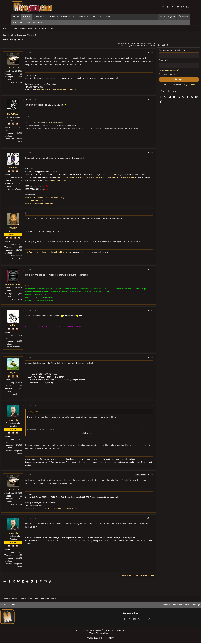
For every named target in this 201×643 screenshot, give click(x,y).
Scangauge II (42, 188)
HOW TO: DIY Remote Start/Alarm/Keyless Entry (56, 205)
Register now (177, 86)
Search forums (30, 22)
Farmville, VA (28, 84)
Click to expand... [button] (89, 440)
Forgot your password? (157, 71)
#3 (140, 157)
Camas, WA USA (27, 194)
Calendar (81, 16)
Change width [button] (22, 605)
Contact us (153, 605)
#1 (140, 54)
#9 (140, 485)
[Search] (183, 17)
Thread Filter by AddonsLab (100, 634)
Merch (107, 16)
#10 (139, 529)
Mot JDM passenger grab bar (55, 185)
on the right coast (27, 307)
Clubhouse (66, 16)
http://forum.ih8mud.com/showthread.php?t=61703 (69, 94)
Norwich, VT (29, 402)
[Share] (136, 54)
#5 (140, 277)
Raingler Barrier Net (127, 185)
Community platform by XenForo (100, 631)
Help (40, 22)
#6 (140, 318)
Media (53, 16)
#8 (140, 413)
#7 (140, 365)
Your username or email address (161, 51)
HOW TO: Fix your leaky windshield (51, 211)
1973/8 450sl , (42, 263)
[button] (46, 17)
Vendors (95, 16)
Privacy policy (165, 605)
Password (151, 62)
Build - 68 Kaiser (76, 263)
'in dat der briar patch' (25, 354)
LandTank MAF (126, 179)
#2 (140, 104)
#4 (140, 220)
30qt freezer (72, 185)
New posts (17, 22)
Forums (26, 16)
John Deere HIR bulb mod (47, 208)
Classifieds (39, 16)
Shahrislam (74, 127)
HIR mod (104, 182)
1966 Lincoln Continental (59, 263)
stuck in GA (20, 41)
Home (16, 16)
